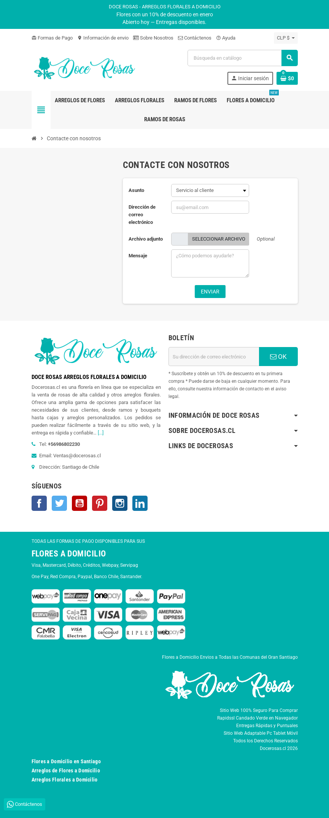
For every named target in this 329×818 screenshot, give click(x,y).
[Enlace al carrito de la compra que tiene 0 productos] (287, 78)
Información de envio (103, 38)
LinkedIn (140, 503)
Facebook (39, 503)
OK (278, 356)
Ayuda (225, 38)
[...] (100, 433)
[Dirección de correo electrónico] (213, 356)
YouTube (79, 503)
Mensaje (138, 255)
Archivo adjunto (146, 239)
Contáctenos (194, 38)
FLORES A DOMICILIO (69, 553)
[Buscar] (242, 58)
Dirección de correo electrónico (142, 214)
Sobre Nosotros (153, 38)
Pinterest (99, 503)
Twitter (59, 503)
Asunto (136, 190)
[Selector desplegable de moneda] (286, 38)
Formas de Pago (52, 38)
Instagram (119, 503)
